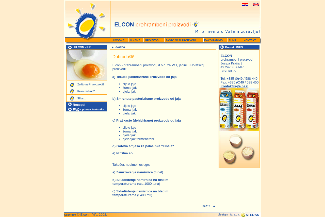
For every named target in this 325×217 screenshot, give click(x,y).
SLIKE (231, 40)
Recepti (79, 104)
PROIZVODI (152, 40)
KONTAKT (249, 40)
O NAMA (134, 40)
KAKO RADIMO (213, 40)
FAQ (76, 109)
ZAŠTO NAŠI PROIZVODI (181, 40)
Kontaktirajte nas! (234, 86)
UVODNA (118, 40)
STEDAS (252, 214)
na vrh (206, 205)
